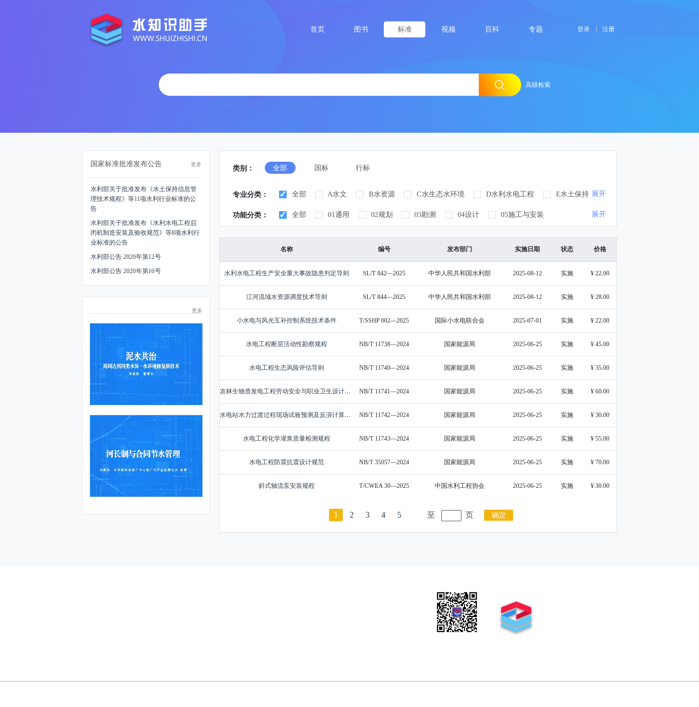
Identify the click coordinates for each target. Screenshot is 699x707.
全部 (292, 194)
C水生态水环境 (434, 194)
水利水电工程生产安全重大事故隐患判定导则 (286, 273)
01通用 (332, 215)
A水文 (331, 194)
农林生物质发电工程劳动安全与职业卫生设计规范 (288, 391)
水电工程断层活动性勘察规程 (286, 344)
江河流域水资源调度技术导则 (286, 297)
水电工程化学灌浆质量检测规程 (286, 438)
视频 (448, 29)
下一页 (415, 514)
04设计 (462, 215)
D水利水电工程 (504, 194)
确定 (499, 515)
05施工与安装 (516, 215)
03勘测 (419, 215)
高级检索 (538, 84)
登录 (577, 29)
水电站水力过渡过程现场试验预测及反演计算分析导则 (295, 415)
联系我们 (252, 594)
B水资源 (375, 194)
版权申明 (96, 594)
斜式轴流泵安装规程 (287, 485)
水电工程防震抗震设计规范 (286, 462)
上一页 (321, 514)
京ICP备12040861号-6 (272, 693)
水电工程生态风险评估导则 (286, 367)
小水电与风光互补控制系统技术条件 (287, 320)
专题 (536, 29)
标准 (405, 29)
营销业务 (148, 594)
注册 (607, 29)
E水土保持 (566, 194)
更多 (196, 164)
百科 (492, 29)
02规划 (375, 215)
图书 (361, 29)
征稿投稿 (201, 594)
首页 (317, 29)
